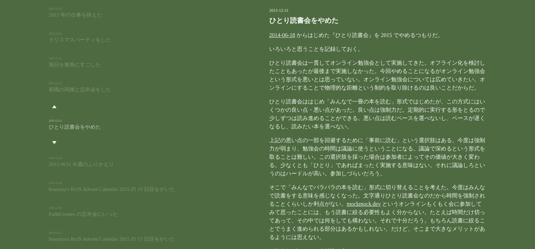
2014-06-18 (247, 35)
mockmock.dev (273, 196)
